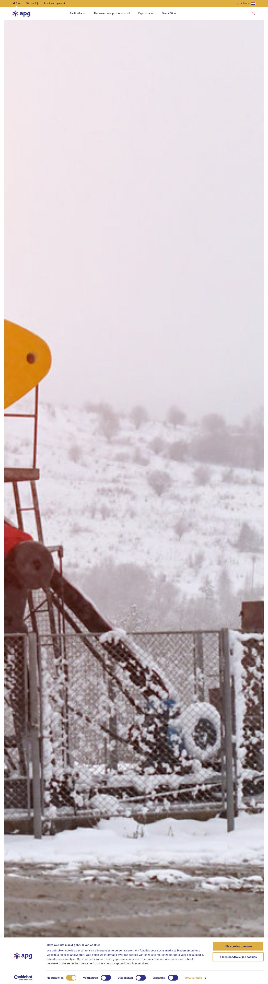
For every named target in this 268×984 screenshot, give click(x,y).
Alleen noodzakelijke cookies (238, 956)
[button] (253, 13)
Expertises (145, 13)
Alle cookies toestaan (238, 945)
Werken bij (32, 3)
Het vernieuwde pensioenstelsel (112, 13)
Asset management (54, 3)
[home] (21, 13)
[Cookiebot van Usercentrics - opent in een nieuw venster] (23, 977)
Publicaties (78, 13)
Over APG (169, 13)
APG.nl (16, 3)
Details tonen (193, 976)
